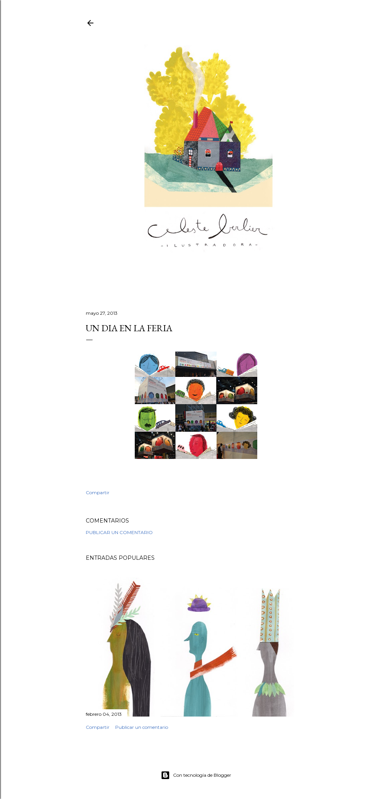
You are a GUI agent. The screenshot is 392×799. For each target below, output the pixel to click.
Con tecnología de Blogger (196, 775)
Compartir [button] (97, 492)
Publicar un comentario (119, 532)
